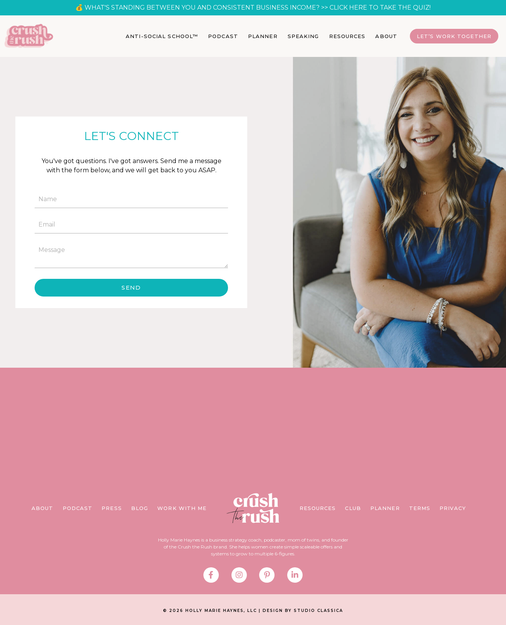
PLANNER (263, 36)
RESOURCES (347, 36)
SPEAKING (303, 36)
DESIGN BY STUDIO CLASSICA (303, 610)
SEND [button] (131, 287)
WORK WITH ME (181, 508)
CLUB (353, 508)
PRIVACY (452, 508)
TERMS (420, 508)
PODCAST (223, 36)
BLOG (139, 508)
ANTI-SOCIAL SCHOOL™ (162, 36)
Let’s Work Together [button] (454, 36)
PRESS (112, 508)
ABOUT (386, 36)
